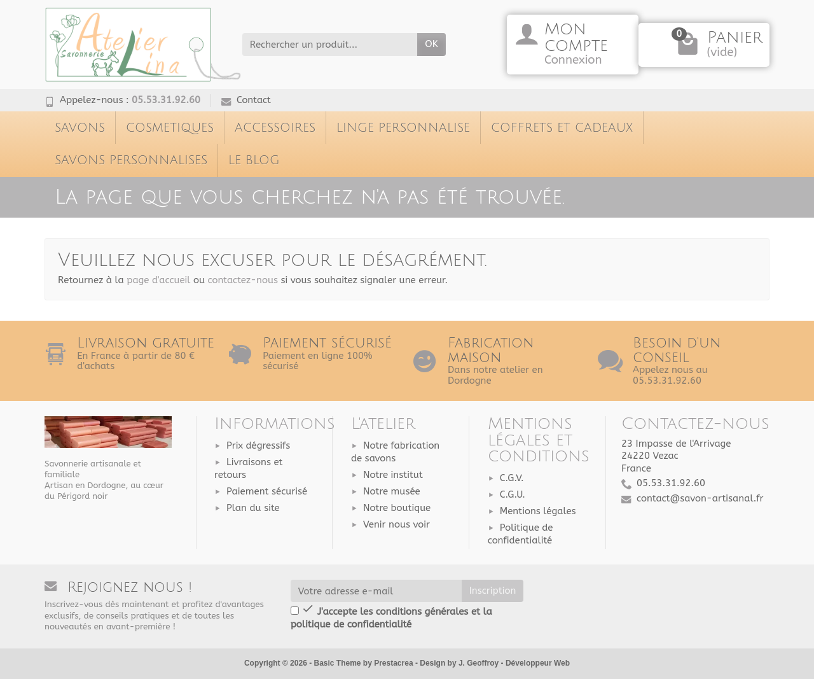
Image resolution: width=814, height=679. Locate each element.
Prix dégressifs (258, 445)
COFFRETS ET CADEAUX (562, 127)
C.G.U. (512, 494)
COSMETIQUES (170, 127)
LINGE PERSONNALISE (403, 127)
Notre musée (391, 491)
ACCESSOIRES (275, 127)
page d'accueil (158, 280)
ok (431, 44)
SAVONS (80, 127)
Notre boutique (397, 508)
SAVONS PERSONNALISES (131, 160)
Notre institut (393, 474)
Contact (246, 100)
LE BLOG (254, 160)
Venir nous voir (396, 524)
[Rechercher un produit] (330, 44)
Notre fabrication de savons (395, 452)
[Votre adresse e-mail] (376, 591)
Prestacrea (393, 663)
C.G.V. (512, 478)
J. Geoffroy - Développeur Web (514, 663)
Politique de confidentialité (520, 534)
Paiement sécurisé (266, 491)
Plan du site (253, 508)
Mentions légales (538, 511)
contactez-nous (243, 280)
